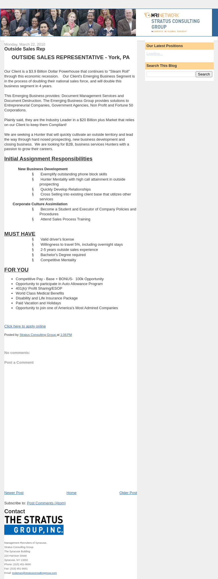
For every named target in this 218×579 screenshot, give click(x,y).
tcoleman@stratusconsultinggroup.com (34, 573)
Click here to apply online (25, 326)
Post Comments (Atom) (46, 503)
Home (72, 493)
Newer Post (13, 493)
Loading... (154, 53)
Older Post (128, 493)
